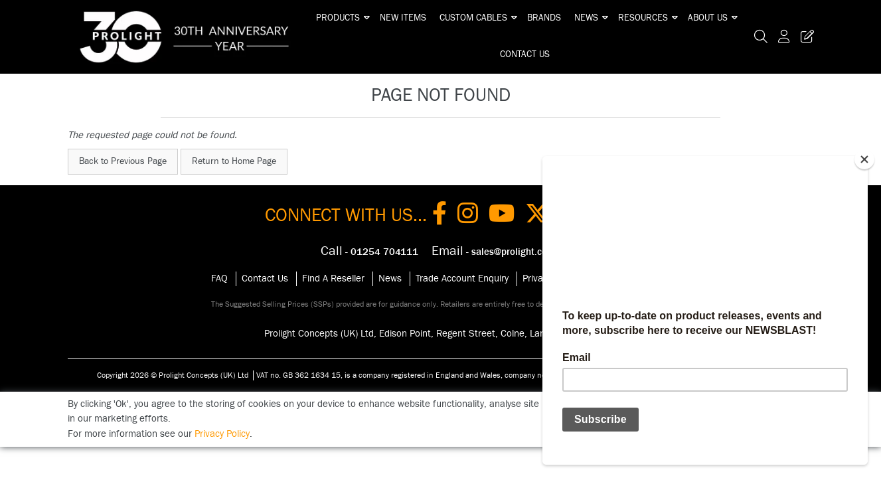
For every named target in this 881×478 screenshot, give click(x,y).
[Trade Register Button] (804, 37)
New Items (403, 18)
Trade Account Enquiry (462, 278)
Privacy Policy (222, 433)
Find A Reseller (333, 278)
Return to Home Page (234, 161)
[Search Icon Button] (761, 37)
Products (338, 18)
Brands (544, 18)
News (586, 18)
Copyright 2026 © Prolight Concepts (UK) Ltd (172, 375)
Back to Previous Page (123, 161)
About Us (708, 18)
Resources (643, 18)
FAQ (219, 278)
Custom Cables (473, 18)
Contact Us (525, 54)
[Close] (864, 159)
